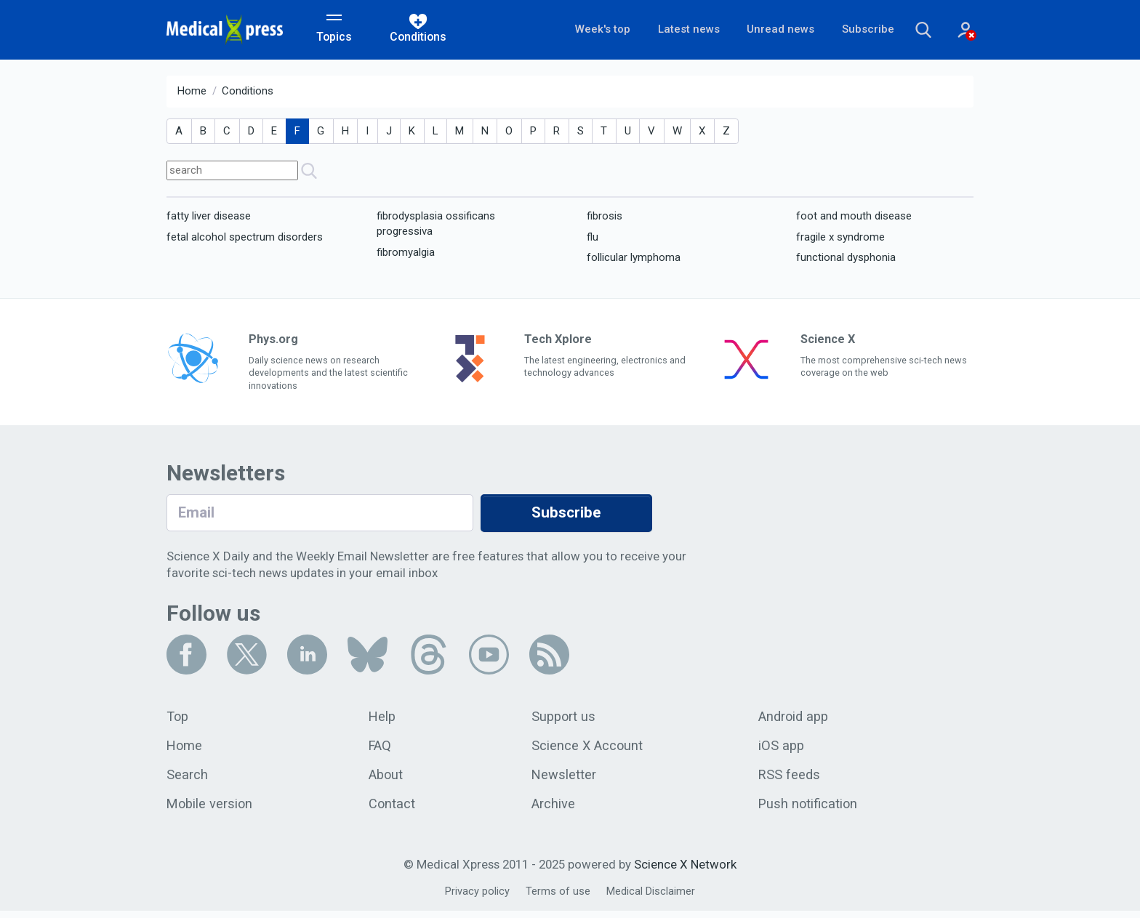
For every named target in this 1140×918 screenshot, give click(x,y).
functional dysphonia (846, 259)
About (387, 781)
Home (191, 93)
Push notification (808, 810)
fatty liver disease (208, 218)
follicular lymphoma (634, 259)
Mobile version (210, 810)
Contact (393, 810)
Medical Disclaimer (651, 899)
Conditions (247, 93)
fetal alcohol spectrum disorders (244, 239)
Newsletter (564, 781)
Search (187, 781)
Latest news (666, 30)
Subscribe (849, 30)
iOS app (782, 751)
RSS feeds (789, 781)
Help (383, 720)
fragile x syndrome (840, 239)
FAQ (381, 751)
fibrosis (604, 218)
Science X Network (685, 871)
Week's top (578, 30)
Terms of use (558, 899)
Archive (553, 810)
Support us (564, 720)
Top (178, 720)
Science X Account (587, 751)
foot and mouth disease (854, 218)
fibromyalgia (406, 254)
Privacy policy (476, 899)
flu (592, 239)
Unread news (760, 30)
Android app (794, 720)
